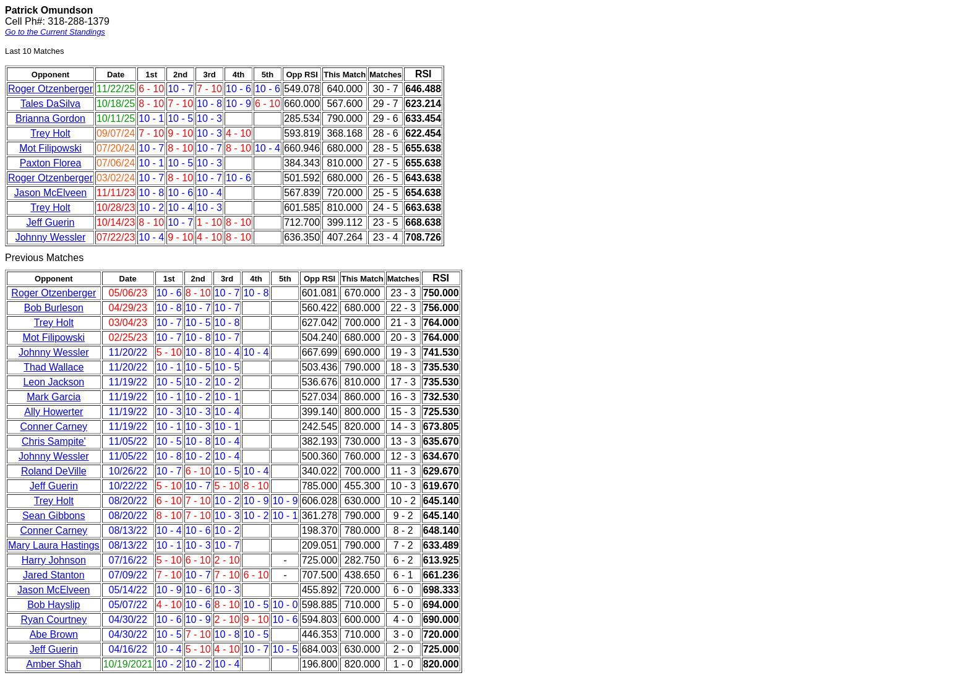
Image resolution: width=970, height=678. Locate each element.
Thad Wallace (54, 367)
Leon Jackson (53, 382)
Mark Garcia (53, 397)
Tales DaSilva (50, 103)
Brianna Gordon (50, 118)
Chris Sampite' (54, 441)
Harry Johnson (54, 560)
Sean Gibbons (53, 515)
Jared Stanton (54, 575)
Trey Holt (50, 133)
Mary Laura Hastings (54, 545)
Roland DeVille (54, 471)
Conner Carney (54, 426)
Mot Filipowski (50, 148)
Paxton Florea (51, 163)
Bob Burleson (54, 308)
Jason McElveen (50, 192)
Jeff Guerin (51, 222)
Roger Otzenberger (50, 89)
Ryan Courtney (53, 619)
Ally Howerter (53, 411)
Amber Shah (53, 664)
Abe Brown (54, 634)
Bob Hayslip (53, 604)
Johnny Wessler (50, 237)
